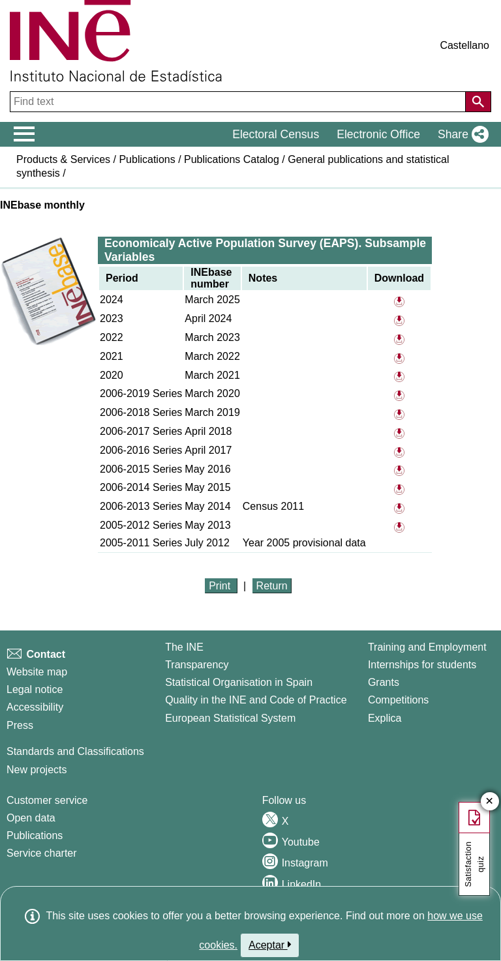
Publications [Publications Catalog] (35, 835)
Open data (31, 817)
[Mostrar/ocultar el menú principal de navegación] (24, 134)
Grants (383, 682)
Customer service (47, 800)
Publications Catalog (231, 159)
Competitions (398, 699)
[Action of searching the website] (478, 101)
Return (272, 585)
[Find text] (239, 101)
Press (20, 725)
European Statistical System (230, 718)
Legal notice (35, 689)
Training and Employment (427, 647)
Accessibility (35, 707)
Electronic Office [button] (378, 134)
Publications (147, 159)
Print (221, 585)
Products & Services (63, 159)
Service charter (42, 853)
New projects (37, 769)
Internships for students (422, 664)
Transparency (196, 664)
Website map (37, 671)
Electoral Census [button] (275, 134)
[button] (461, 134)
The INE (184, 647)
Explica (385, 718)
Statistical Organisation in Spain (238, 682)
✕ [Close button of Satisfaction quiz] (489, 801)
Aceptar (270, 945)
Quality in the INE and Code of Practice (255, 699)
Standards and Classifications (75, 751)
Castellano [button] (464, 45)
